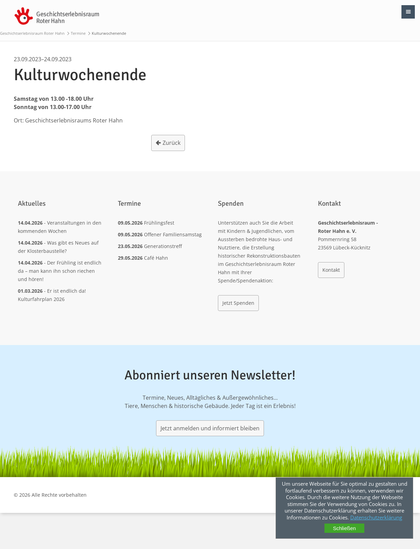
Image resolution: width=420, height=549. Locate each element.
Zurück (171, 143)
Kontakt (331, 270)
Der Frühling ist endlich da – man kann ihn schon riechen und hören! (59, 270)
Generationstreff (163, 246)
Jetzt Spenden (238, 303)
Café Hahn (156, 258)
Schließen (344, 528)
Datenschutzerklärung (376, 517)
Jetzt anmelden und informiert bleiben (210, 428)
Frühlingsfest (159, 222)
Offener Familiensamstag (173, 234)
